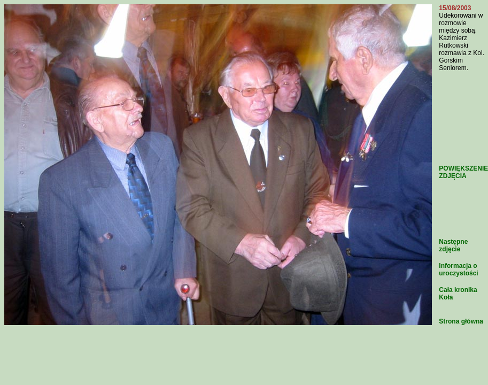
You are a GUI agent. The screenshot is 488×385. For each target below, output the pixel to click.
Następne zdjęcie (453, 245)
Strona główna (461, 321)
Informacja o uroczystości (458, 269)
